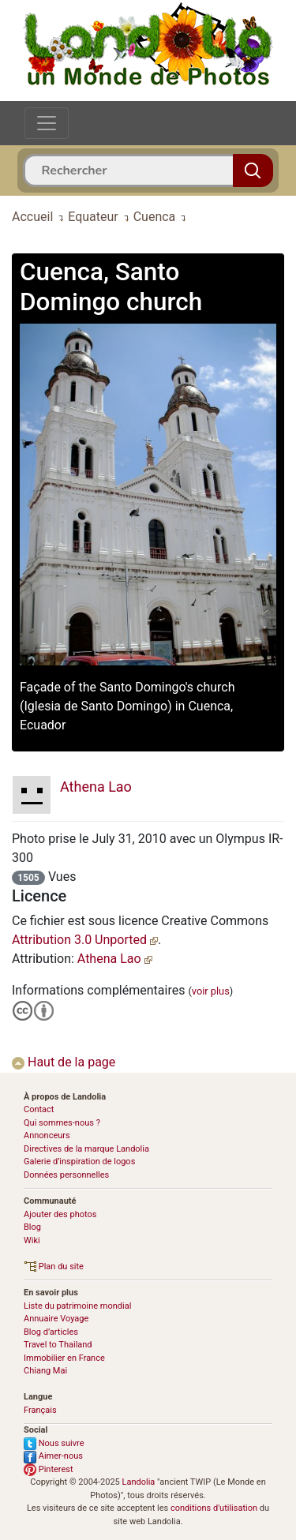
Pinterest (48, 1469)
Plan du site (54, 1266)
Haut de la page (63, 1062)
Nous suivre (54, 1443)
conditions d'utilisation (213, 1508)
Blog (32, 1227)
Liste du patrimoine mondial (77, 1306)
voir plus (211, 991)
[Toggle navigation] (46, 123)
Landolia (138, 1482)
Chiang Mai (45, 1371)
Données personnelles (66, 1175)
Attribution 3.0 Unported (85, 939)
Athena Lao (114, 958)
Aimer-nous (53, 1456)
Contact (39, 1109)
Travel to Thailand (58, 1345)
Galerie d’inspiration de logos (79, 1161)
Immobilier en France (64, 1358)
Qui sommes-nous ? (62, 1123)
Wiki (32, 1240)
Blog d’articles (51, 1332)
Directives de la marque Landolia (86, 1149)
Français (40, 1410)
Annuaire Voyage (56, 1318)
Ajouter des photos (60, 1214)
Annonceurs (47, 1135)
